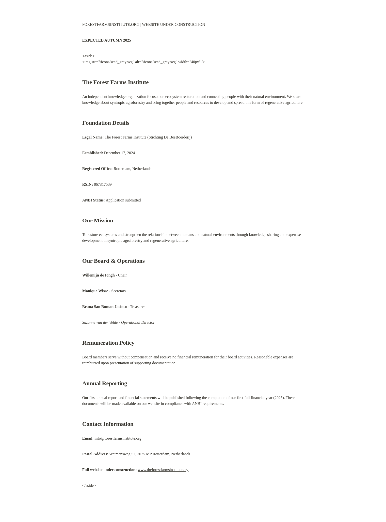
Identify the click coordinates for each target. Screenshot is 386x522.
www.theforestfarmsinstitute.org (163, 470)
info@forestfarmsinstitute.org (118, 438)
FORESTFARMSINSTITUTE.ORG (110, 24)
